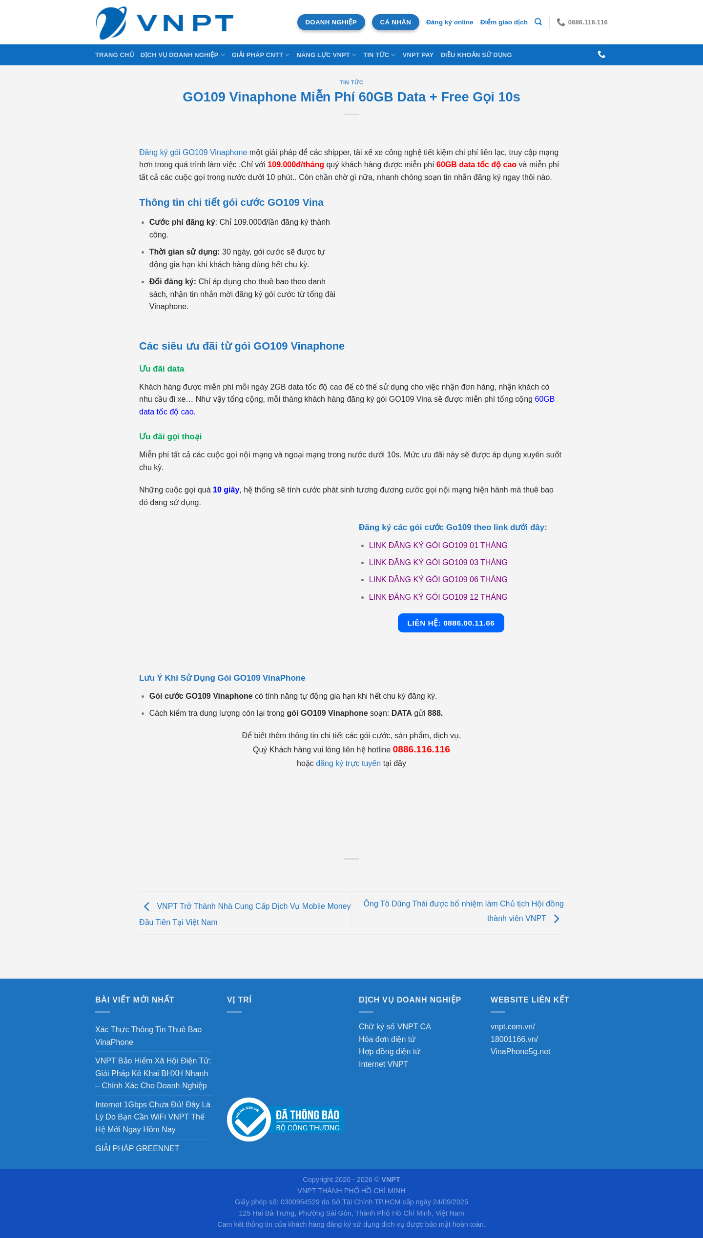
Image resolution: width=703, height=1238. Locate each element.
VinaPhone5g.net (520, 1051)
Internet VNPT (383, 1064)
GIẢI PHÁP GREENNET (137, 1148)
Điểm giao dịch (504, 22)
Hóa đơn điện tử (387, 1039)
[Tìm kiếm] (538, 22)
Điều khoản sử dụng (476, 55)
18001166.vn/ (514, 1039)
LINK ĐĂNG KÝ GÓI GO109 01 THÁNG (438, 545)
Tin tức (379, 54)
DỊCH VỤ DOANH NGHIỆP (183, 54)
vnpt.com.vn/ (513, 1026)
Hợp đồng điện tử (389, 1051)
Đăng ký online (450, 22)
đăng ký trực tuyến (348, 763)
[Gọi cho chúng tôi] (601, 54)
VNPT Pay (418, 55)
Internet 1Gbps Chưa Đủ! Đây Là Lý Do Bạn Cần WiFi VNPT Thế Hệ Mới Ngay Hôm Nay (152, 1117)
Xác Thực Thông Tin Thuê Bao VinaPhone (148, 1035)
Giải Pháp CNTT (261, 54)
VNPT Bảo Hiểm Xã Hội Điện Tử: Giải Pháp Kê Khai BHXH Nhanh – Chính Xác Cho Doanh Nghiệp (153, 1073)
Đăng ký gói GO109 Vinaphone (193, 152)
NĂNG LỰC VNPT (326, 54)
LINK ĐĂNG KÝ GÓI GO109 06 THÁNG (438, 579)
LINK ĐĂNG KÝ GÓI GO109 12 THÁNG (438, 597)
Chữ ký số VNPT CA (395, 1026)
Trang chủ (114, 55)
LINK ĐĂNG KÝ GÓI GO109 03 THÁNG (438, 562)
